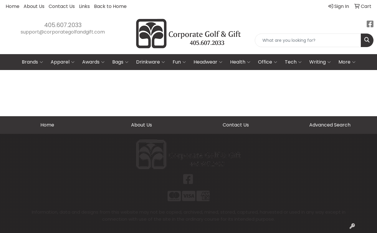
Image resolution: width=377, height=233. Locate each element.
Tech (293, 62)
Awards (93, 62)
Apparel (63, 62)
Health (240, 62)
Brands (32, 62)
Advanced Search (329, 125)
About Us (34, 6)
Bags (120, 62)
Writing (320, 62)
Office (267, 62)
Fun (179, 62)
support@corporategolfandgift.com (63, 32)
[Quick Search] (308, 40)
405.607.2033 (63, 25)
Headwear (208, 62)
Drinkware (150, 62)
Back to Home (110, 6)
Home (12, 6)
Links (84, 6)
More (346, 62)
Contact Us (62, 6)
